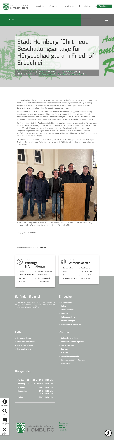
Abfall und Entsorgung (26, 275)
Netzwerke (65, 363)
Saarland (64, 349)
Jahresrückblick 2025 (70, 278)
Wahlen (21, 271)
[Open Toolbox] (108, 433)
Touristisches (85, 268)
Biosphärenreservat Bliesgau (73, 360)
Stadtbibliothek (67, 310)
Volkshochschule (68, 317)
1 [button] (54, 6)
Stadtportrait (67, 275)
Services (22, 278)
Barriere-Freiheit (24, 349)
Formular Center (86, 275)
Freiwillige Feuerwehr (70, 356)
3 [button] (61, 6)
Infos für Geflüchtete (26, 342)
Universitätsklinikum (69, 338)
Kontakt (62, 428)
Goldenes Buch (86, 278)
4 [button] (65, 6)
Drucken (43, 248)
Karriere (22, 282)
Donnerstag (22, 391)
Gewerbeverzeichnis (44, 278)
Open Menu (106, 19)
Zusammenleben (68, 268)
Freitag (20, 397)
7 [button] (75, 6)
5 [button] (68, 6)
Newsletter (63, 430)
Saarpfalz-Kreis (67, 345)
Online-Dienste (42, 275)
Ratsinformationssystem (45, 271)
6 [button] (72, 6)
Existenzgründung (43, 282)
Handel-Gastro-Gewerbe (71, 324)
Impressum (63, 425)
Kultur (65, 271)
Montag (21, 380)
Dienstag (21, 384)
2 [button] (58, 6)
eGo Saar (64, 353)
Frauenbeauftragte (25, 345)
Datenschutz (63, 423)
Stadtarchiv (65, 313)
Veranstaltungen (86, 271)
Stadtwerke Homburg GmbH (72, 342)
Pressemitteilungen (69, 72)
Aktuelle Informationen (47, 72)
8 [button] (79, 6)
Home (19, 72)
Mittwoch (21, 387)
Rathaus (30, 72)
